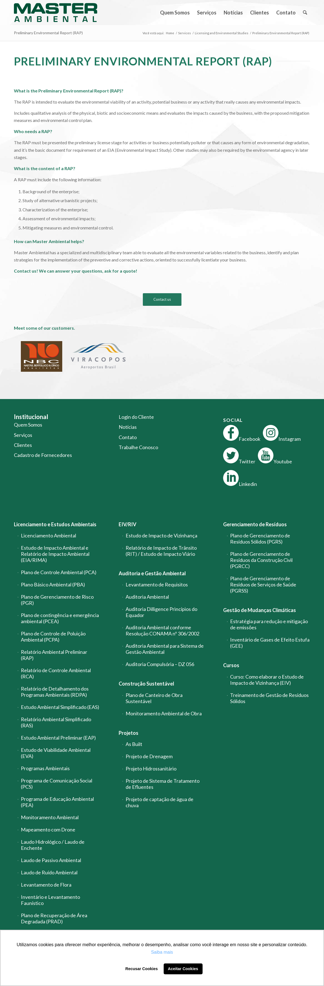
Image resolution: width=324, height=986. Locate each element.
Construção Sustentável (146, 684)
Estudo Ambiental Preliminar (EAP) (58, 738)
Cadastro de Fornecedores (43, 455)
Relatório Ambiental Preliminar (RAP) (54, 655)
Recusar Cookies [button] (141, 969)
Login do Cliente (136, 417)
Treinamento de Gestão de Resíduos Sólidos (269, 698)
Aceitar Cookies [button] (183, 969)
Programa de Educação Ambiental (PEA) (57, 802)
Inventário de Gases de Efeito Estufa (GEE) (270, 643)
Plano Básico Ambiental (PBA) (53, 584)
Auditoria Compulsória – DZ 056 (160, 664)
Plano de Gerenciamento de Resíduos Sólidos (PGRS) (260, 538)
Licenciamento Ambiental (48, 535)
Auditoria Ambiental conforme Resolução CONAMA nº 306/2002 (162, 630)
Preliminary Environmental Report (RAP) (48, 32)
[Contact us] (162, 299)
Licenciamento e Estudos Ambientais (55, 524)
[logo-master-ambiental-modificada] (55, 12)
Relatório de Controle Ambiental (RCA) (56, 673)
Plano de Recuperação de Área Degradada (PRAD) (54, 918)
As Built (134, 744)
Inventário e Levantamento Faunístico (50, 900)
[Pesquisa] (304, 12)
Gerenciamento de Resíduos (255, 524)
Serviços (23, 435)
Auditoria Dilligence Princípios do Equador (161, 612)
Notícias (128, 427)
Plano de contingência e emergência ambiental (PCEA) (60, 618)
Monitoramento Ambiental (50, 817)
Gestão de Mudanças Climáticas (259, 610)
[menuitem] (174, 12)
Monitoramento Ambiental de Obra (164, 713)
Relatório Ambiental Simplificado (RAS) (56, 722)
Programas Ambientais (45, 768)
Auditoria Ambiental (147, 597)
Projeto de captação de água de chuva (159, 802)
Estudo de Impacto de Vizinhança (161, 535)
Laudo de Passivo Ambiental (51, 860)
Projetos (128, 733)
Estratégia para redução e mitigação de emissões (269, 624)
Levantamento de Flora (46, 885)
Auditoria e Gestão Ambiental (152, 573)
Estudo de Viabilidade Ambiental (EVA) (56, 753)
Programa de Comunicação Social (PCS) (56, 783)
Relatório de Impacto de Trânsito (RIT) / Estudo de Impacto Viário (161, 551)
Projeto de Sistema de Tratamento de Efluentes (163, 784)
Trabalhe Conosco (138, 447)
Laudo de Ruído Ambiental (49, 872)
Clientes (23, 445)
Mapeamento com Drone (48, 829)
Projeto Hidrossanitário (151, 768)
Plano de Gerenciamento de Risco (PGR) (57, 600)
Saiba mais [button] (162, 952)
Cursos (231, 665)
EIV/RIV (127, 524)
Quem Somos (28, 425)
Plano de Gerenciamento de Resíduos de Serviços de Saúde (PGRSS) (263, 584)
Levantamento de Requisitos (157, 584)
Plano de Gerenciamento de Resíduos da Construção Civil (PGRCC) (261, 560)
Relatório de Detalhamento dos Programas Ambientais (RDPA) (55, 692)
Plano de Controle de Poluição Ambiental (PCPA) (53, 636)
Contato (128, 437)
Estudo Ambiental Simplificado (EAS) (60, 707)
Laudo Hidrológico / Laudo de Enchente (52, 845)
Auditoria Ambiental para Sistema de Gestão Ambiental (165, 649)
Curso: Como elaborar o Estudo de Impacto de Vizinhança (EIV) (267, 680)
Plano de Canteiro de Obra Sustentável (154, 698)
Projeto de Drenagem (149, 756)
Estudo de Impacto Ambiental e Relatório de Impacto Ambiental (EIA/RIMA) (55, 554)
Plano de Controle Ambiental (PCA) (58, 572)
